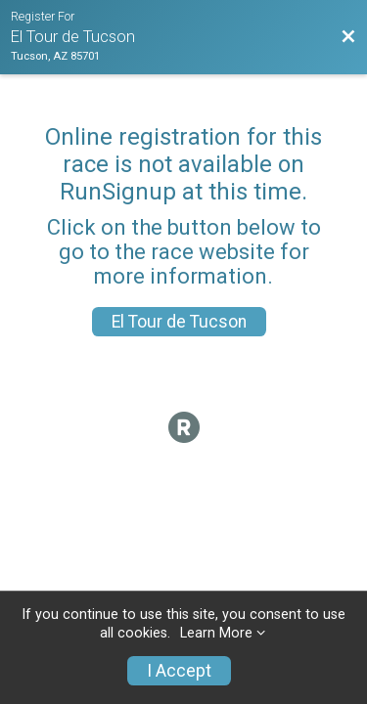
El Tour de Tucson (179, 321)
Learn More (216, 633)
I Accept (179, 671)
